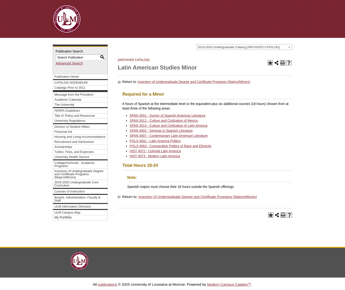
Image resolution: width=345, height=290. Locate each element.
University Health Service (71, 157)
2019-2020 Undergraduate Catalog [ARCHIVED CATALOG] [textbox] (239, 47)
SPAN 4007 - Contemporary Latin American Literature (169, 136)
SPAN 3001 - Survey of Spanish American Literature (168, 115)
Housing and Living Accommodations (79, 137)
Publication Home (66, 76)
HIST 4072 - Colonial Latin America (155, 151)
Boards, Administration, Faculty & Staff (77, 199)
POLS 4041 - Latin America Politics (155, 141)
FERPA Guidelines (67, 110)
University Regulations (70, 120)
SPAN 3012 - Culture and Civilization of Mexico (164, 120)
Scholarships (63, 147)
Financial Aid (63, 131)
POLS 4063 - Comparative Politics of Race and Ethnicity (170, 146)
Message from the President (73, 94)
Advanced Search (69, 63)
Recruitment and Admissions (74, 142)
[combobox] (244, 47)
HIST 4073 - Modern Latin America (155, 156)
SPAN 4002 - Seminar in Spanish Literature (161, 131)
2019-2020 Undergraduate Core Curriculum (76, 183)
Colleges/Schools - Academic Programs (74, 164)
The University (64, 104)
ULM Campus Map (67, 212)
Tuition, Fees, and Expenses (74, 152)
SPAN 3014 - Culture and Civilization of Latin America (168, 126)
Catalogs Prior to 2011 (70, 87)
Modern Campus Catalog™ (229, 284)
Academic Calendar (68, 99)
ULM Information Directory (72, 206)
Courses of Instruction (69, 191)
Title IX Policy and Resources (74, 115)
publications (107, 284)
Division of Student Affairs (72, 126)
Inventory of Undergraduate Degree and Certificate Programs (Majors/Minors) (79, 174)
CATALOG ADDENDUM (70, 82)
